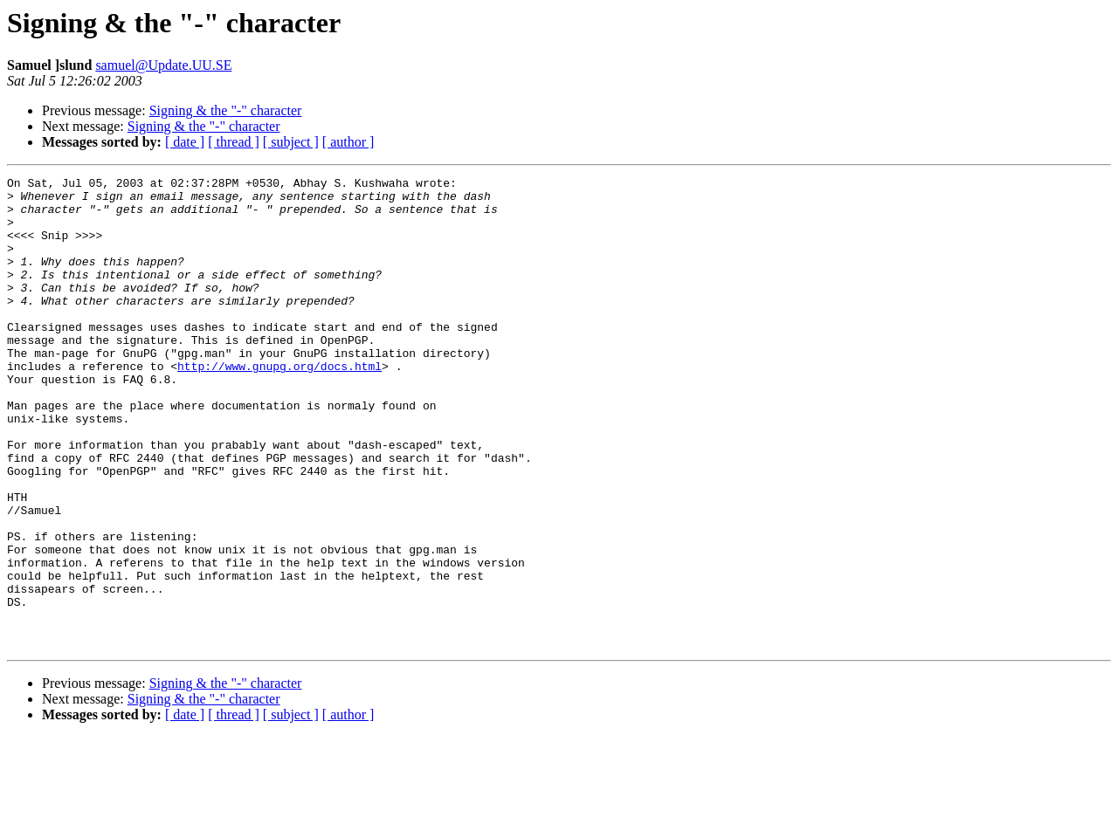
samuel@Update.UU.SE (163, 65)
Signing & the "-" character (225, 110)
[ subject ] (291, 141)
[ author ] (348, 141)
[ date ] (184, 141)
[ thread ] (233, 141)
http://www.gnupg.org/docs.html (279, 405)
